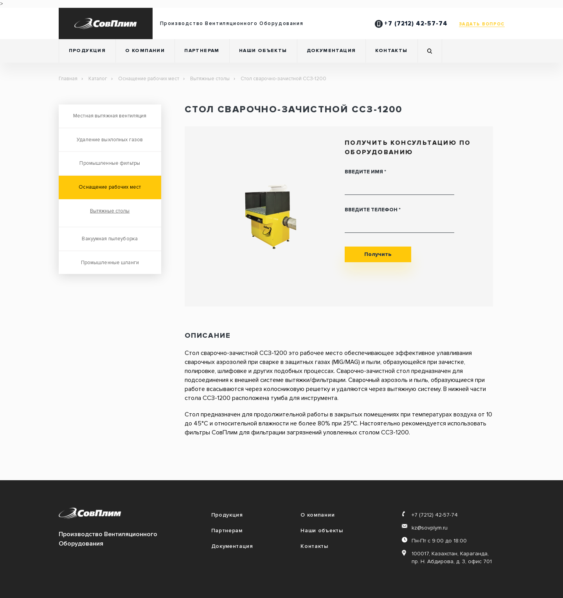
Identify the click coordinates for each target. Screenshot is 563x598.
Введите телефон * (373, 210)
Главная (68, 79)
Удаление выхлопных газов (110, 140)
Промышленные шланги (110, 262)
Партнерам (201, 51)
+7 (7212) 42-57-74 (411, 23)
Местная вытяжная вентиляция (110, 116)
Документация (331, 51)
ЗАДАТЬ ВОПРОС (482, 24)
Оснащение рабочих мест (148, 79)
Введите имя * (365, 172)
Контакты (391, 51)
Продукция (87, 51)
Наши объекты (263, 51)
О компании (145, 51)
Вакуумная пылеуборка (110, 239)
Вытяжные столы (210, 79)
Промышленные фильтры (109, 163)
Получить (378, 254)
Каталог (97, 79)
